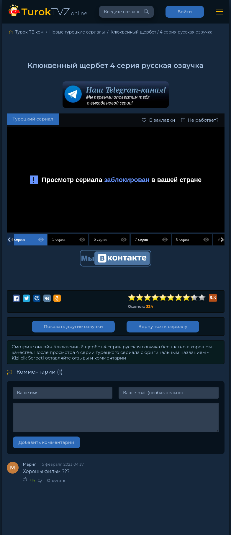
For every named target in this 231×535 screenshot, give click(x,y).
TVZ (55, 12)
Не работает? (200, 120)
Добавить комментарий (46, 442)
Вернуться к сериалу (162, 326)
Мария (30, 464)
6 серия (100, 239)
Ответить (56, 480)
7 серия (141, 239)
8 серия (182, 239)
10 (202, 298)
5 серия (59, 239)
